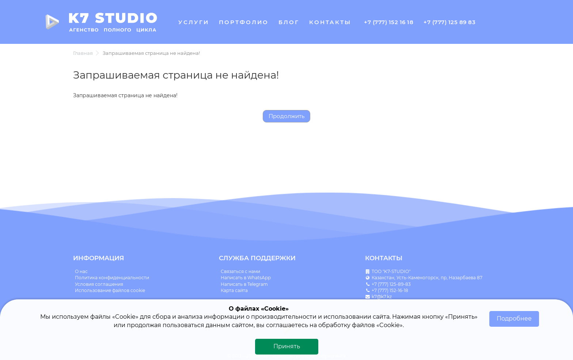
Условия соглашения (99, 284)
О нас (81, 271)
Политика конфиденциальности (112, 277)
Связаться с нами (240, 271)
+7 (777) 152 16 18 (388, 22)
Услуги (193, 22)
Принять (286, 346)
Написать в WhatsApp (246, 277)
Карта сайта (234, 290)
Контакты (330, 22)
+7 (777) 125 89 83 (449, 22)
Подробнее (514, 318)
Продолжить (286, 116)
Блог (288, 22)
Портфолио (244, 22)
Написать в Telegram (244, 284)
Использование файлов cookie (110, 290)
